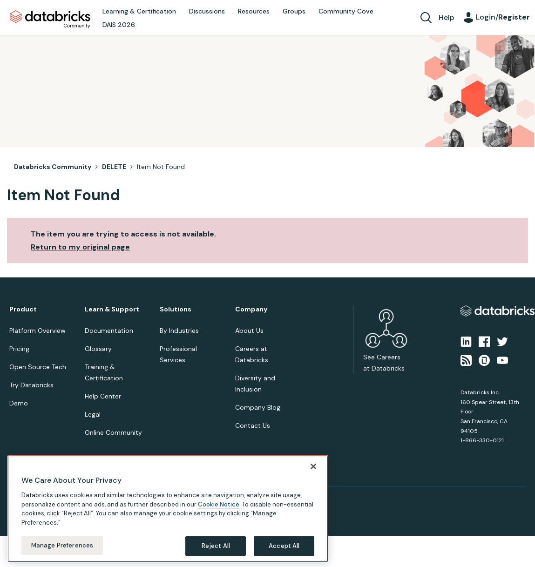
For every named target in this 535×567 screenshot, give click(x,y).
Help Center (103, 396)
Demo (18, 403)
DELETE (114, 166)
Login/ (503, 17)
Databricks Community (50, 19)
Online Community (113, 432)
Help (446, 17)
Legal (93, 414)
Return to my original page (80, 247)
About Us (249, 330)
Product (23, 309)
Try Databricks (31, 385)
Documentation (109, 330)
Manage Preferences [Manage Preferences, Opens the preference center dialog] (62, 545)
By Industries (179, 330)
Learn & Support (112, 309)
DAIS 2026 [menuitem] (118, 24)
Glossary (98, 348)
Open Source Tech (37, 367)
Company (251, 309)
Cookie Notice (218, 504)
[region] (167, 508)
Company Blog (257, 407)
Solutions (175, 309)
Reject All (216, 546)
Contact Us (252, 425)
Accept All (284, 546)
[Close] (313, 466)
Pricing (19, 348)
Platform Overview (37, 330)
